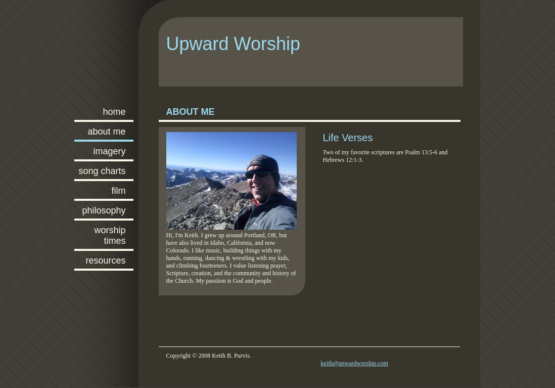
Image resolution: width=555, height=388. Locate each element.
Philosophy (103, 210)
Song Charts (101, 171)
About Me (106, 131)
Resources (105, 260)
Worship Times (109, 235)
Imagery (109, 151)
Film (119, 191)
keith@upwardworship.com (354, 363)
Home (114, 112)
